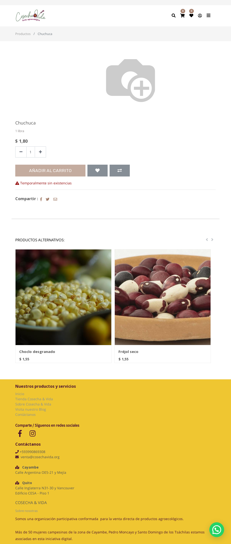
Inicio (19, 393)
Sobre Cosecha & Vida (33, 404)
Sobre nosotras (26, 511)
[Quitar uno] (21, 152)
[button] (97, 170)
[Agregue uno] (40, 152)
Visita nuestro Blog (31, 409)
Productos (23, 34)
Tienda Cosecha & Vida (34, 399)
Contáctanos (25, 414)
